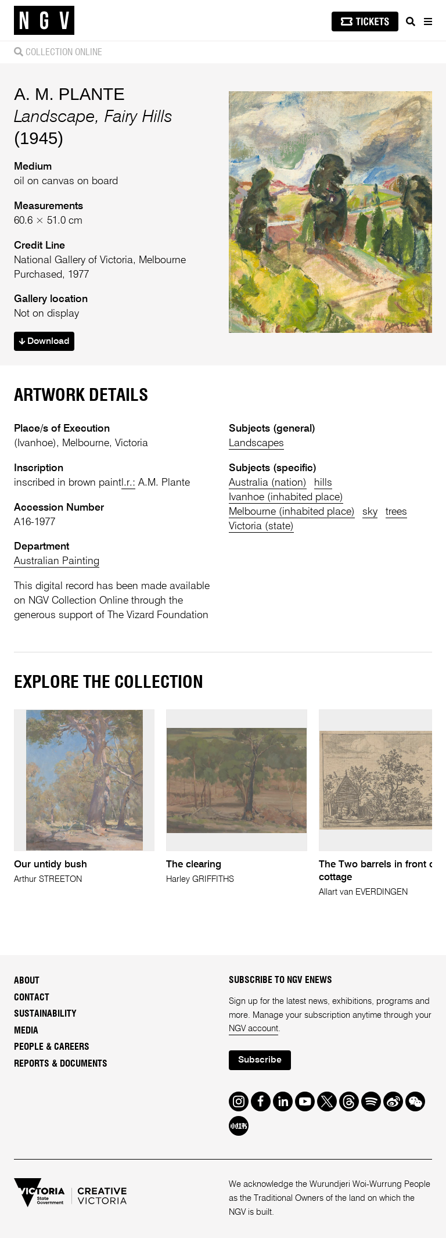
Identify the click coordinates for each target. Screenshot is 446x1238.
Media (26, 1030)
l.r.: (128, 483)
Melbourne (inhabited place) (292, 512)
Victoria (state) (261, 526)
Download (44, 341)
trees (396, 512)
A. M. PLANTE (69, 93)
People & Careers (51, 1047)
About (26, 980)
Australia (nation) (268, 483)
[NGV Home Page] (44, 20)
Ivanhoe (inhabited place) (286, 497)
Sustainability (45, 1013)
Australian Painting (56, 561)
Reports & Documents (60, 1063)
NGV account (253, 1029)
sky (369, 512)
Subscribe (260, 1060)
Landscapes (256, 443)
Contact (31, 997)
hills (323, 483)
